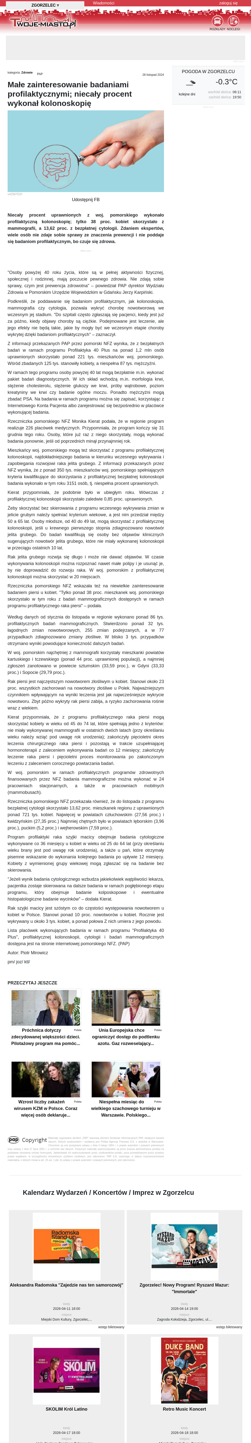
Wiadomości (103, 3)
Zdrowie (27, 72)
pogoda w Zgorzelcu (208, 71)
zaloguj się (228, 3)
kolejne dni (187, 94)
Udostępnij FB (86, 199)
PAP (40, 74)
